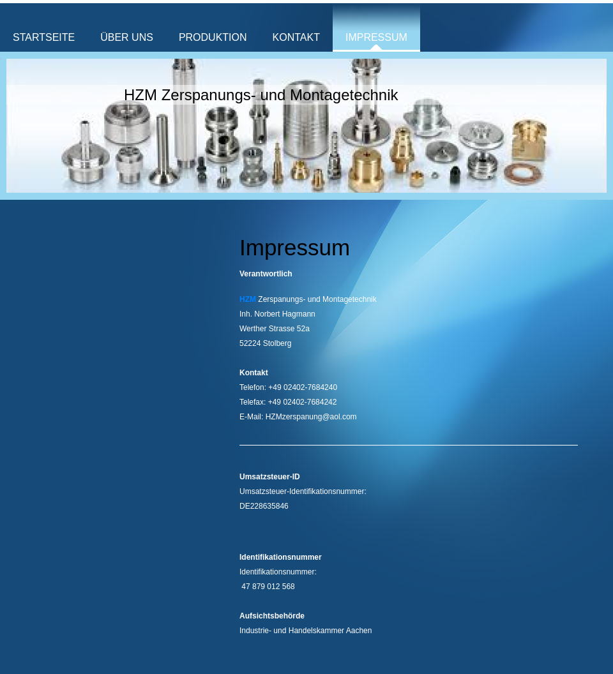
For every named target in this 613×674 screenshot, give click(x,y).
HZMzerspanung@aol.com (311, 416)
